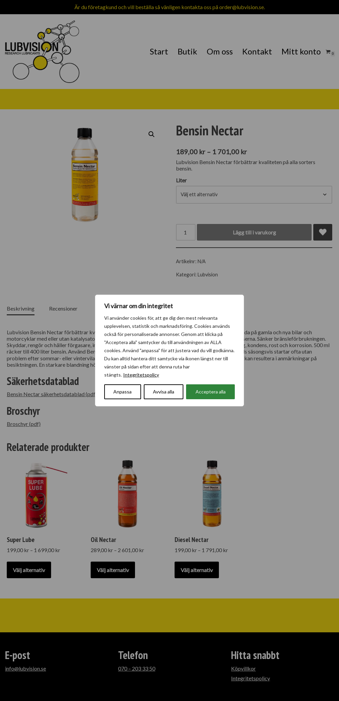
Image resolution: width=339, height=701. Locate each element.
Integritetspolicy (141, 375)
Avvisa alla (163, 391)
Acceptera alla (211, 391)
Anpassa (122, 391)
